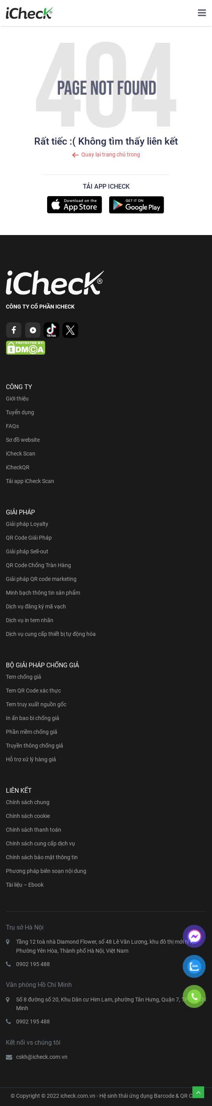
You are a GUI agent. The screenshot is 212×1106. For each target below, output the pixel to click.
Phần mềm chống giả (31, 732)
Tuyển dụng (20, 412)
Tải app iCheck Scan (30, 481)
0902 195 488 (33, 964)
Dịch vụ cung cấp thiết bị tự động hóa (51, 634)
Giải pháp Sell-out (27, 551)
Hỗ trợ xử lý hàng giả (31, 759)
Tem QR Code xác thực (33, 690)
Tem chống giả (23, 677)
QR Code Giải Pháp (29, 538)
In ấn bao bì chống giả (32, 718)
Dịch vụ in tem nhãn (29, 620)
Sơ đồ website (23, 440)
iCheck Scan (20, 453)
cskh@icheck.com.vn (42, 1057)
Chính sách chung (27, 802)
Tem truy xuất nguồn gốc (36, 704)
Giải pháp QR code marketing (41, 579)
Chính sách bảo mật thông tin (42, 857)
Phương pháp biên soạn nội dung (46, 871)
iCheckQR (17, 467)
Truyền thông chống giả (34, 745)
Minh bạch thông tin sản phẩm (43, 593)
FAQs (12, 426)
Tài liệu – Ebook (25, 885)
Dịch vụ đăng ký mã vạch (36, 606)
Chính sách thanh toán (33, 830)
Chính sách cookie (28, 816)
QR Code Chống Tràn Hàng (38, 565)
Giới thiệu (17, 398)
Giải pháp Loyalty (27, 524)
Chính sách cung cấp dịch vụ (40, 843)
